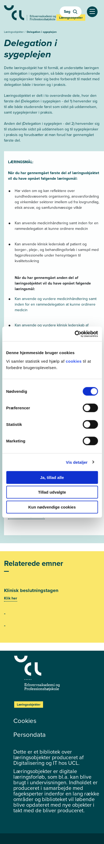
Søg (70, 11)
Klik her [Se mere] (10, 598)
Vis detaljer (77, 462)
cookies (74, 361)
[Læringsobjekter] (57, 673)
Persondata (29, 734)
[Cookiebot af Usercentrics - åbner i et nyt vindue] (75, 333)
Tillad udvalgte (52, 492)
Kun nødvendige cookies (52, 507)
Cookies (24, 721)
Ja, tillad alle (52, 477)
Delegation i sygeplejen (42, 32)
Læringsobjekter (14, 32)
